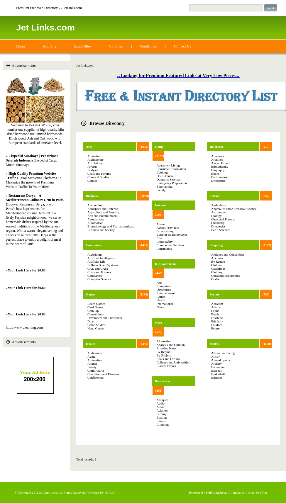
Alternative (94, 360)
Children (217, 265)
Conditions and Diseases (103, 374)
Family (161, 190)
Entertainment (166, 293)
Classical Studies (98, 177)
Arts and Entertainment (102, 215)
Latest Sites (82, 46)
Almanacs (217, 156)
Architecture (95, 159)
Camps (161, 421)
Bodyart (92, 170)
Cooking (162, 172)
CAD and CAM (97, 268)
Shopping (216, 245)
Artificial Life (96, 261)
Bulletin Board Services (172, 234)
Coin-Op (93, 310)
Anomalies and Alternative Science (234, 208)
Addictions (94, 353)
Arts (89, 146)
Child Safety (165, 241)
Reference (217, 146)
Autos (160, 407)
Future (215, 328)
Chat (160, 238)
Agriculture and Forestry (103, 212)
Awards (92, 166)
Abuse (161, 224)
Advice (216, 307)
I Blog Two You (256, 492)
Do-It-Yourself (166, 176)
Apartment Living (168, 165)
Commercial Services (170, 245)
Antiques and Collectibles (228, 254)
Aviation (162, 410)
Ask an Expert (220, 163)
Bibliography (219, 166)
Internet (161, 205)
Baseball (216, 370)
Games (90, 294)
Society (215, 294)
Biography (218, 170)
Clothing (217, 272)
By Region (163, 352)
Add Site (49, 46)
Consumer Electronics (225, 275)
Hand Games (95, 328)
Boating (162, 417)
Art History (94, 163)
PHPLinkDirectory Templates (225, 492)
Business (92, 196)
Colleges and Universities (173, 362)
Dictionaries (219, 177)
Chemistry (218, 223)
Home (21, 46)
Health (90, 343)
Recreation (162, 381)
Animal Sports (220, 360)
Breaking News (167, 348)
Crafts (215, 279)
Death (215, 314)
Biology (216, 215)
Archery (216, 363)
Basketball (218, 374)
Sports (214, 343)
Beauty (92, 367)
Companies (94, 275)
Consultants (164, 248)
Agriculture (218, 205)
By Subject (164, 355)
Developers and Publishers (104, 318)
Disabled (217, 318)
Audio (161, 403)
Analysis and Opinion (171, 344)
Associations (95, 219)
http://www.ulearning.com (24, 327)
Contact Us (182, 46)
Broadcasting (165, 231)
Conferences (95, 377)
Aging (91, 356)
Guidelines (148, 46)
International (165, 303)
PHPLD (109, 492)
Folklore (216, 325)
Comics (92, 180)
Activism (217, 303)
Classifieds (218, 268)
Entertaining (164, 186)
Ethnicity (217, 321)
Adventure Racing (223, 353)
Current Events (166, 366)
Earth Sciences (220, 230)
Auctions (217, 258)
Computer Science (99, 279)
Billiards (216, 377)
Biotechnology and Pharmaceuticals (110, 226)
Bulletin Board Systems (102, 265)
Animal (92, 363)
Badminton (218, 367)
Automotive (95, 223)
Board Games (96, 303)
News (160, 307)
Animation (94, 156)
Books (215, 173)
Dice (90, 321)
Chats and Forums (99, 173)
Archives (217, 159)
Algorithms (94, 254)
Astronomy (218, 212)
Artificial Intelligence (101, 258)
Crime (215, 310)
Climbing (163, 424)
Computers (93, 245)
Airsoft (215, 356)
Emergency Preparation (172, 183)
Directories (164, 289)
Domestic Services (169, 179)
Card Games (95, 307)
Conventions (95, 314)
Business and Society (101, 230)
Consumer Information (171, 169)
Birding (162, 414)
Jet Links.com (45, 27)
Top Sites (116, 46)
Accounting (94, 205)
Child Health (95, 370)
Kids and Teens (165, 264)
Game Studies (96, 325)
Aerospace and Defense (102, 208)
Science (215, 196)
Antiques (162, 400)
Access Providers (168, 227)
